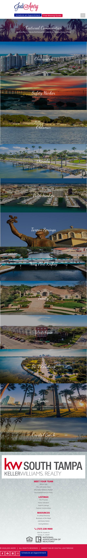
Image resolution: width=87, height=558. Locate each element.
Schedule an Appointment (28, 15)
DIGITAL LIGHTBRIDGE (63, 548)
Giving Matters (43, 524)
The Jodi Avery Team (43, 487)
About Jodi (43, 484)
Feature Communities (43, 508)
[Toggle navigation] (82, 15)
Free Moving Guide (52, 15)
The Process (43, 500)
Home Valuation (43, 503)
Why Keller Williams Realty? (43, 490)
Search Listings (43, 505)
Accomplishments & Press (43, 492)
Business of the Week (43, 518)
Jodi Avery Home (43, 521)
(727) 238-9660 (43, 528)
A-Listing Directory (43, 515)
